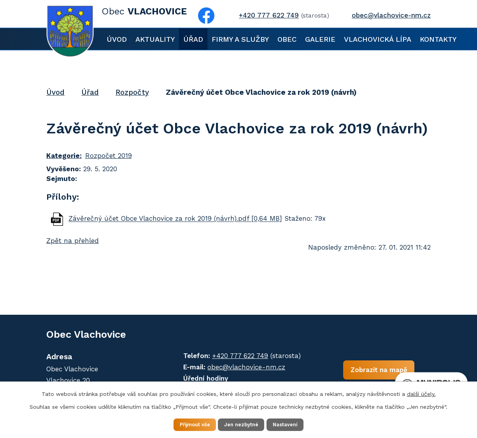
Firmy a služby (240, 39)
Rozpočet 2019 (108, 156)
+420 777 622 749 (228, 356)
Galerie (320, 39)
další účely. (421, 393)
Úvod (117, 39)
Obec (286, 39)
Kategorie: (64, 156)
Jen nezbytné (242, 424)
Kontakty (438, 39)
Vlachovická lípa (377, 39)
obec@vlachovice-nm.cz (234, 367)
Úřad (193, 39)
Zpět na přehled (72, 241)
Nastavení (293, 424)
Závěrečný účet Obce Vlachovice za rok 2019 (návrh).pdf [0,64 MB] (175, 219)
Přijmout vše (187, 424)
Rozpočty (132, 92)
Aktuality (155, 39)
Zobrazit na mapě (354, 373)
